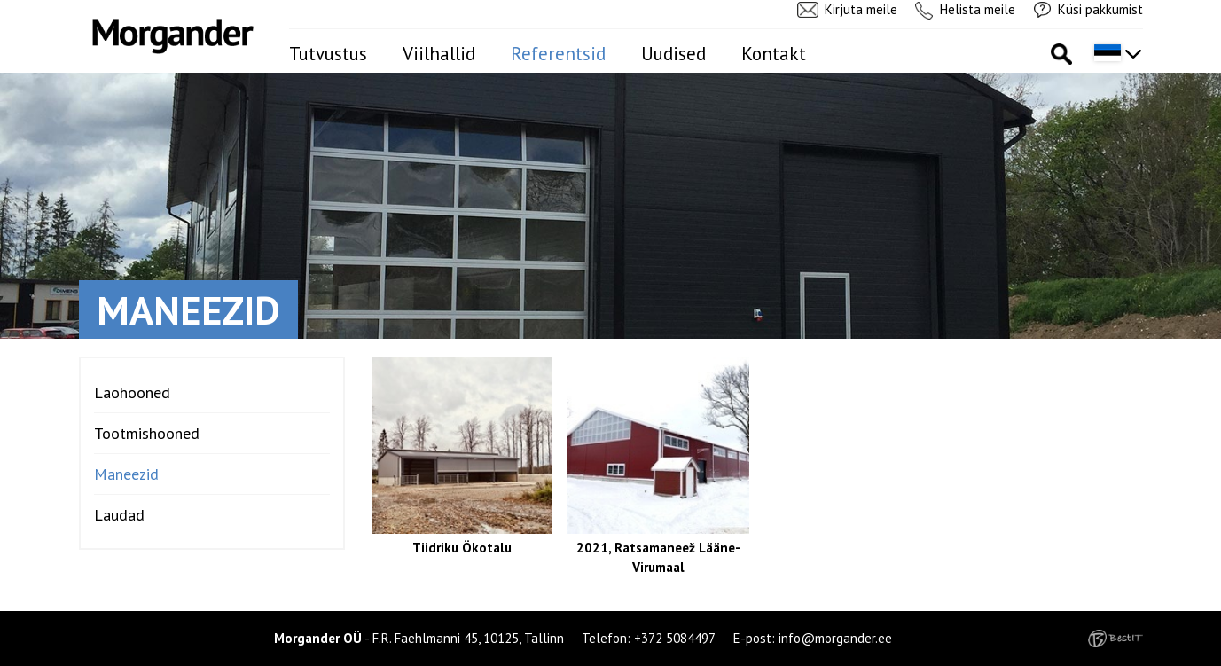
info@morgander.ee (835, 638)
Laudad (119, 515)
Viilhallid (439, 54)
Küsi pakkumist (1100, 9)
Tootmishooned (147, 433)
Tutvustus (328, 54)
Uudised (673, 54)
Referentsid (558, 54)
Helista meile (977, 9)
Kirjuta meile (861, 9)
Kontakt (773, 54)
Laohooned (132, 392)
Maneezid (126, 474)
